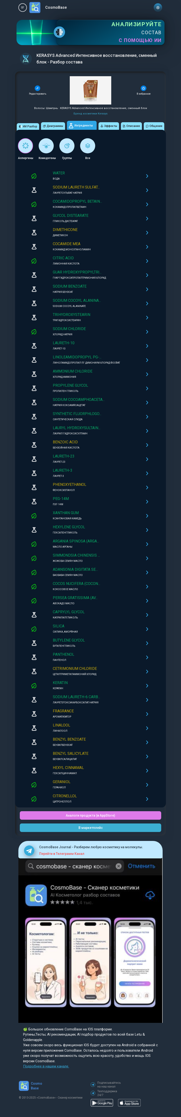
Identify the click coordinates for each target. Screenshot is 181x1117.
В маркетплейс (90, 828)
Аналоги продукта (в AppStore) (90, 815)
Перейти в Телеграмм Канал (61, 854)
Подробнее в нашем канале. (46, 1066)
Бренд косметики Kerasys (90, 113)
